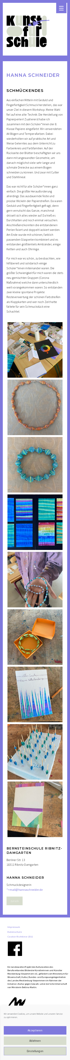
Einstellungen (35, 1051)
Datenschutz (14, 931)
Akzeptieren (35, 1030)
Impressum (13, 926)
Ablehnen (35, 1040)
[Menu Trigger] (61, 8)
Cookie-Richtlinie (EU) (20, 936)
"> (25, 889)
